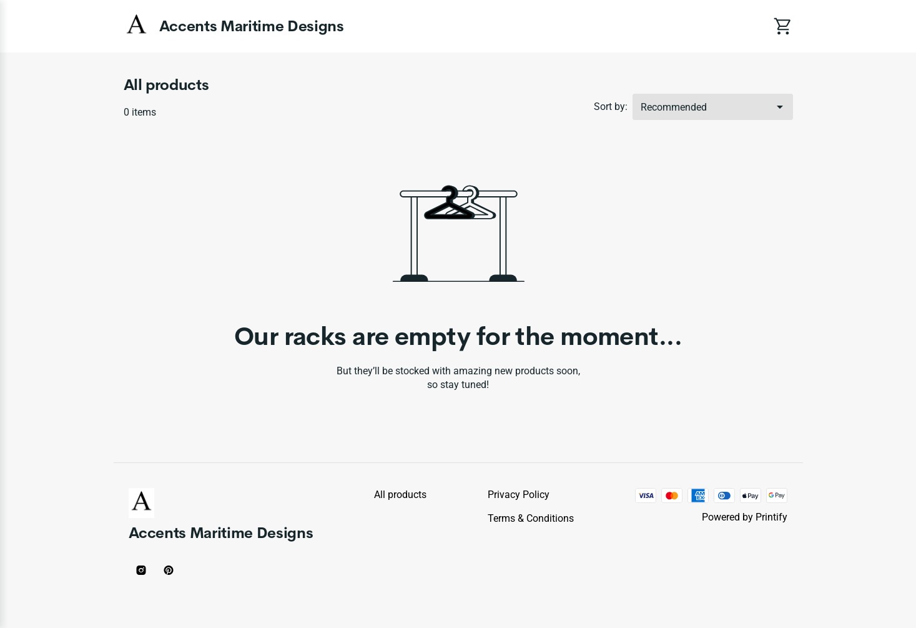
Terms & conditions (531, 518)
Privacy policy (518, 495)
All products (400, 495)
